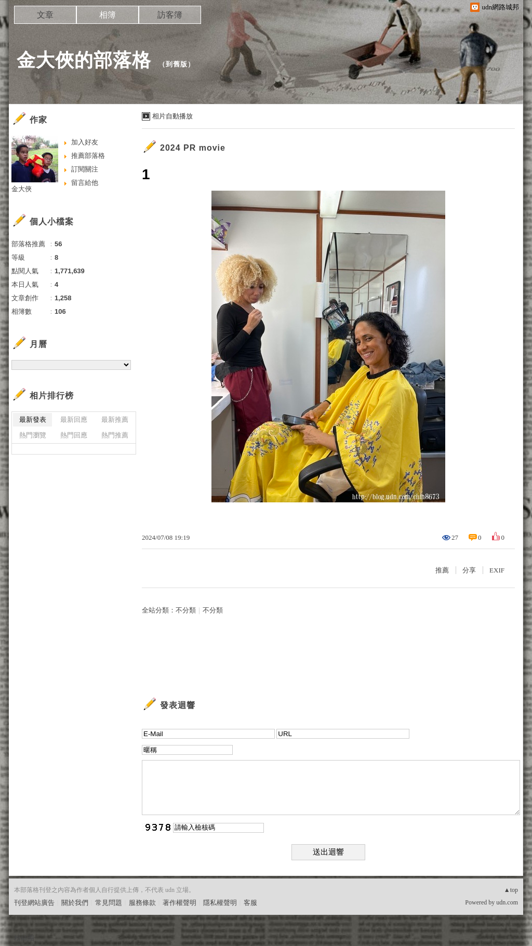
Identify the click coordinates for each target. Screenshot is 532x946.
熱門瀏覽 (32, 435)
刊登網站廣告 (34, 903)
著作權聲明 (179, 903)
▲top (511, 890)
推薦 (442, 570)
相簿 (107, 14)
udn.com (507, 902)
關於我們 (74, 903)
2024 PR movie (192, 147)
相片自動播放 (172, 116)
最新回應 (73, 419)
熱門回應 (73, 435)
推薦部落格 (88, 155)
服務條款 (142, 903)
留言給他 (84, 182)
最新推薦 (114, 419)
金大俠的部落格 (84, 60)
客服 (250, 903)
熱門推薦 (114, 435)
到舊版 (177, 64)
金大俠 (21, 189)
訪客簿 (169, 14)
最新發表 (32, 419)
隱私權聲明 (220, 903)
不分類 (186, 610)
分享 (469, 570)
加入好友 (84, 142)
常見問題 (108, 903)
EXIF (496, 570)
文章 (45, 14)
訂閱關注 (84, 169)
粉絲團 (24, 938)
